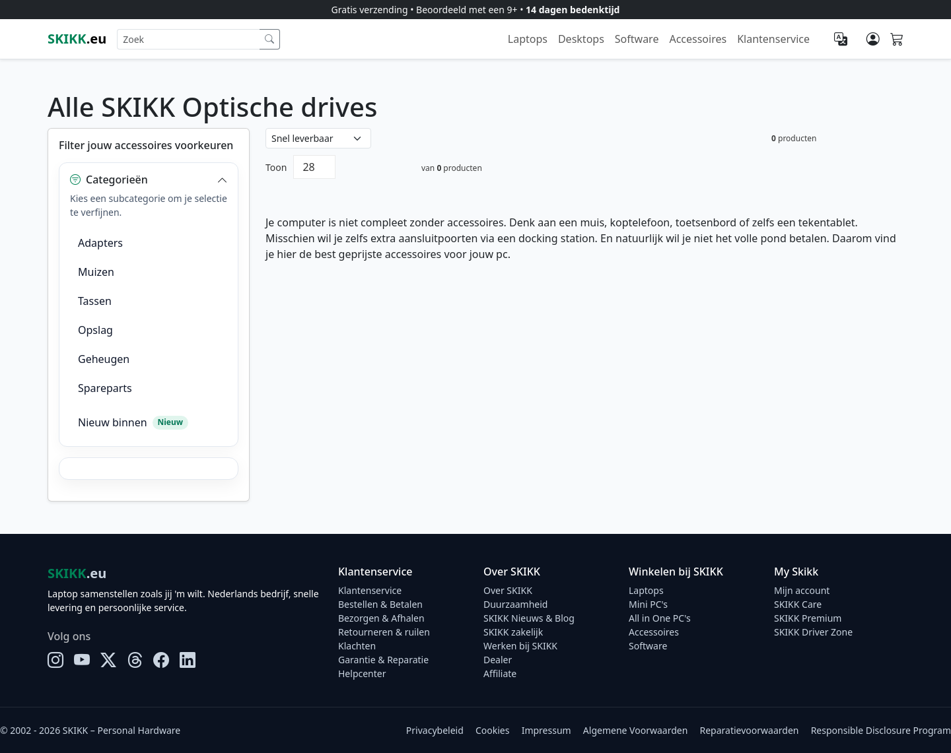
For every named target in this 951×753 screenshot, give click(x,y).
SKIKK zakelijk (513, 632)
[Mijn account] (873, 39)
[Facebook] (161, 660)
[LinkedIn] (187, 660)
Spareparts (105, 388)
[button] (148, 180)
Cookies (492, 730)
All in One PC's (660, 618)
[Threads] (135, 660)
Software (637, 39)
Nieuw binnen (133, 422)
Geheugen (103, 359)
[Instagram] (55, 660)
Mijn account (801, 590)
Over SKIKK (507, 590)
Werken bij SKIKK (520, 645)
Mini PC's (648, 604)
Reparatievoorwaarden (749, 730)
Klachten (357, 645)
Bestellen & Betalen (380, 604)
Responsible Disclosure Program (881, 730)
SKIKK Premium (807, 618)
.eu (77, 39)
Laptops (527, 39)
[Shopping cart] (896, 39)
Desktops (581, 39)
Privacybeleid (435, 730)
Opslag (95, 330)
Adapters (100, 243)
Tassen (95, 301)
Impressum (546, 730)
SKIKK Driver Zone (813, 632)
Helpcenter (362, 673)
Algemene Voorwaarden (635, 730)
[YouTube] (82, 660)
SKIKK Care (798, 604)
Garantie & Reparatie (383, 659)
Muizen (96, 272)
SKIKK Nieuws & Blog (529, 618)
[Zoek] (270, 39)
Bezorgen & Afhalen (381, 618)
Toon (276, 167)
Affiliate (499, 673)
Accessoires (697, 39)
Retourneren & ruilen (384, 632)
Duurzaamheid (515, 604)
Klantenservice (773, 39)
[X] (108, 660)
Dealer (497, 659)
